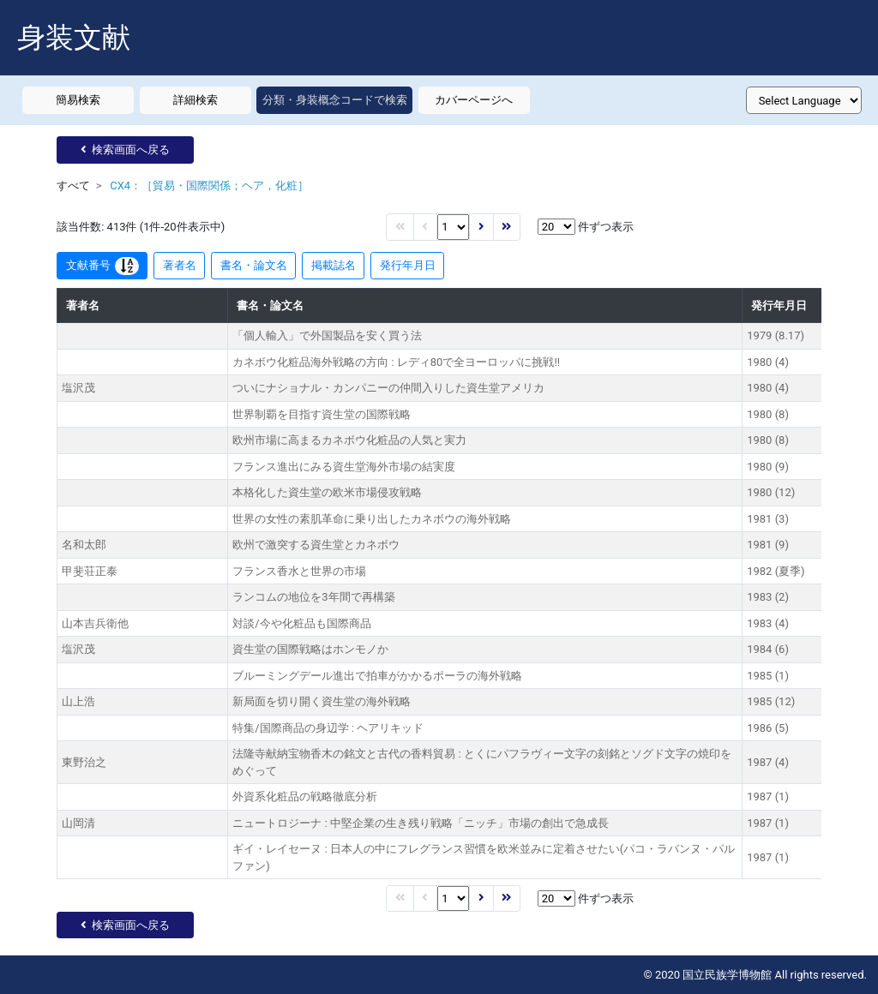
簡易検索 (78, 99)
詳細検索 (195, 99)
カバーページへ (474, 99)
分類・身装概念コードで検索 (334, 99)
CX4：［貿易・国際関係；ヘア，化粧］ (209, 185)
